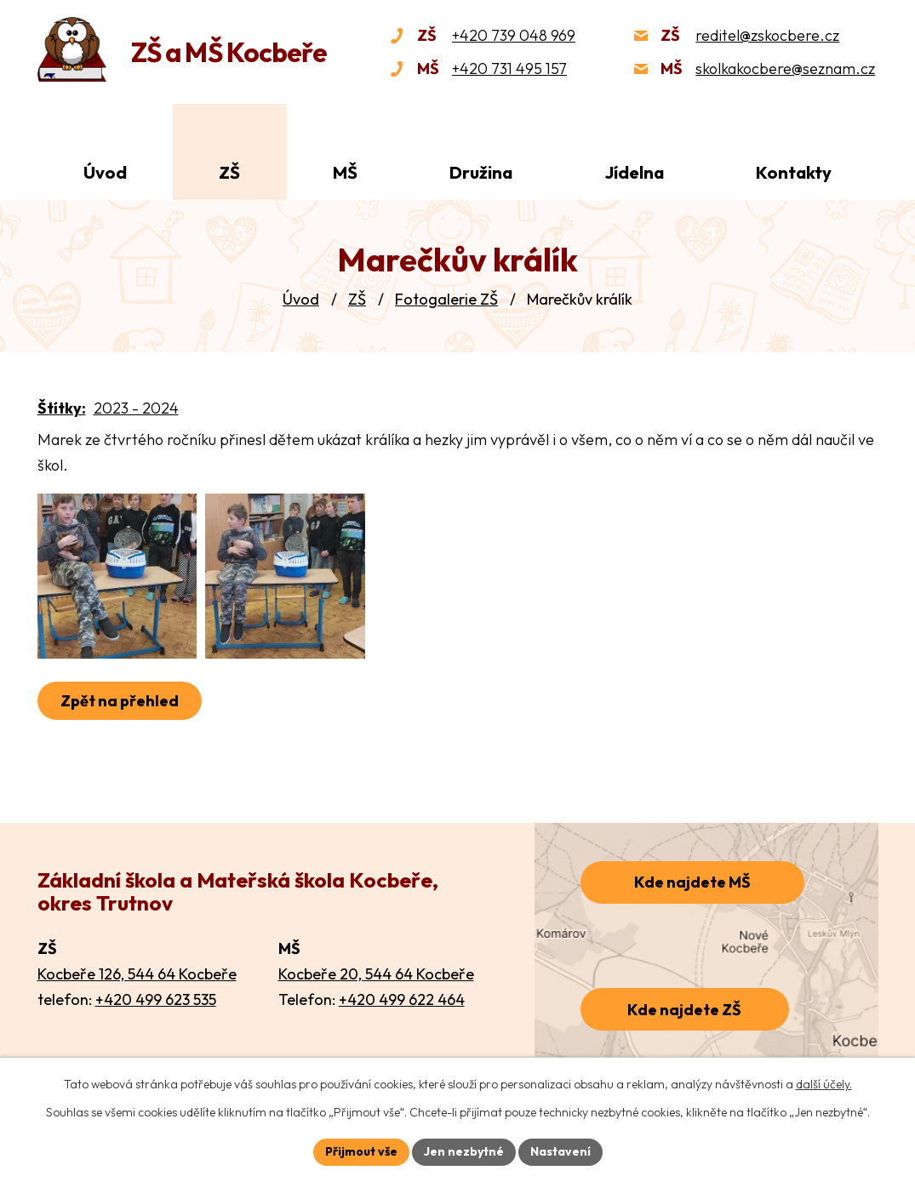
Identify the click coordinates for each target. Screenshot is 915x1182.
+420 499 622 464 (402, 999)
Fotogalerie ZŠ (446, 299)
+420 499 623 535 (155, 999)
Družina (480, 172)
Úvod (301, 299)
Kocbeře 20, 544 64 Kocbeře (376, 974)
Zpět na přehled (119, 706)
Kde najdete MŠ (692, 882)
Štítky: (61, 408)
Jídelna (634, 172)
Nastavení (560, 1151)
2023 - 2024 (136, 408)
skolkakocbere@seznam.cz (785, 68)
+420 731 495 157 (509, 68)
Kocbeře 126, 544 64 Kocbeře (137, 974)
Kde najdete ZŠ (684, 1009)
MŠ (345, 172)
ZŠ (357, 299)
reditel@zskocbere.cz (767, 35)
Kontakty (794, 172)
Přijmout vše (361, 1151)
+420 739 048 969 (513, 35)
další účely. (824, 1084)
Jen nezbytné (464, 1151)
